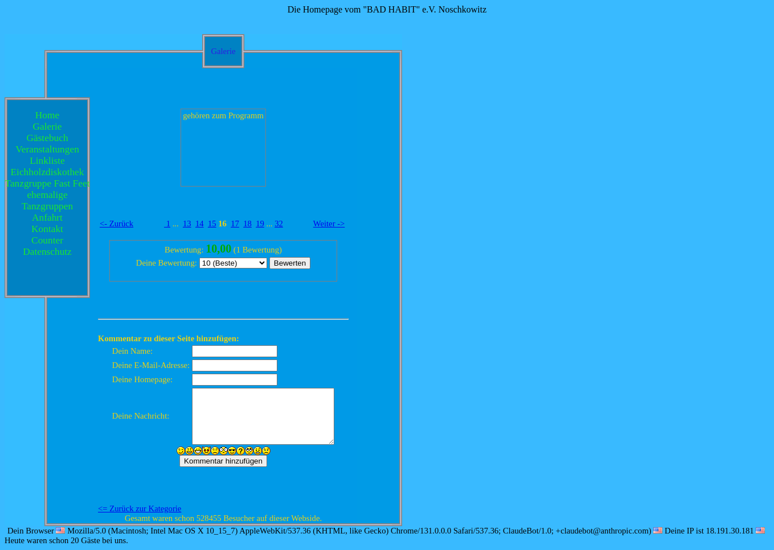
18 (247, 223)
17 (235, 223)
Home (47, 115)
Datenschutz (47, 251)
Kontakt (47, 229)
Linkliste (47, 160)
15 (212, 223)
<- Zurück (116, 223)
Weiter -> (329, 223)
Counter (47, 240)
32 (279, 223)
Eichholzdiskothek (47, 172)
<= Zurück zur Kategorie (139, 508)
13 (187, 223)
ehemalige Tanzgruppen (47, 200)
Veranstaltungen (47, 149)
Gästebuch (47, 138)
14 (199, 223)
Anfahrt (47, 217)
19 (260, 223)
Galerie (47, 126)
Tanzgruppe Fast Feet (47, 183)
